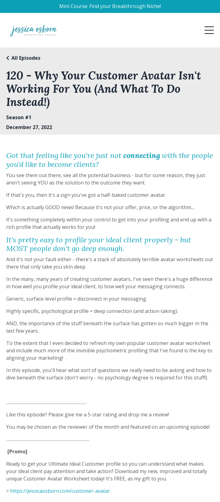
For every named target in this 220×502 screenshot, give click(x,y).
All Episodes (25, 58)
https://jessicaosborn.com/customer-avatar (60, 491)
